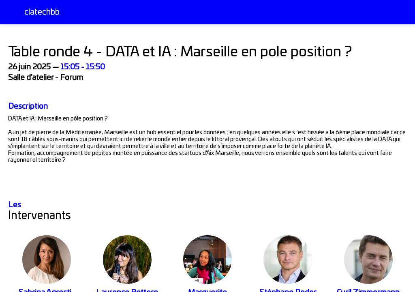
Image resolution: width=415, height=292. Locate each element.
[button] (12, 12)
